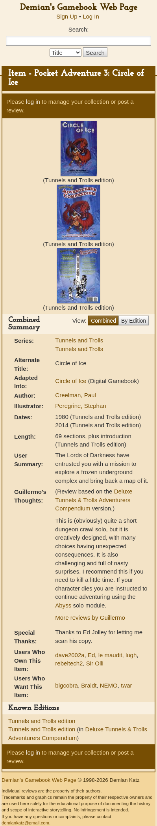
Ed (91, 655)
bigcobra (66, 685)
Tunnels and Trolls (79, 340)
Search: (78, 29)
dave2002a (69, 655)
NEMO (109, 685)
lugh (131, 655)
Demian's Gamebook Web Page (78, 7)
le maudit (110, 655)
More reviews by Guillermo (90, 617)
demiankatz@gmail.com (25, 822)
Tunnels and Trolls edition (41, 721)
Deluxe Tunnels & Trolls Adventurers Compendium (93, 500)
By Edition (133, 321)
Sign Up (66, 16)
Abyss (63, 605)
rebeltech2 (69, 663)
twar (126, 685)
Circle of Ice (71, 380)
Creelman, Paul (75, 395)
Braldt (88, 685)
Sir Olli (94, 663)
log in (33, 101)
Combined (103, 321)
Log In (91, 16)
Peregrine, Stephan (80, 405)
